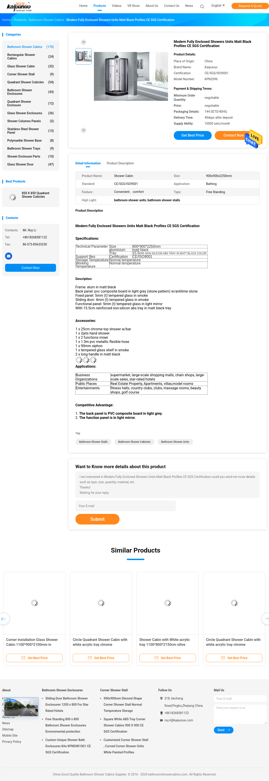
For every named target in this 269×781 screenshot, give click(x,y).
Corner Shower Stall (30, 74)
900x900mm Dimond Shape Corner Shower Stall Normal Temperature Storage (123, 705)
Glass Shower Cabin (30, 66)
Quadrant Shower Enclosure (30, 103)
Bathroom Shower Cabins (30, 47)
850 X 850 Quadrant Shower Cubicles (35, 194)
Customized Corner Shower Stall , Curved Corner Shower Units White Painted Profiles (126, 746)
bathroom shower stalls (93, 441)
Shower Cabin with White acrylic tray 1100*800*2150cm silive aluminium (164, 645)
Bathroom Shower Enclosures (30, 91)
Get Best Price (192, 135)
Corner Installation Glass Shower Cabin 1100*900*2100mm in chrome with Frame (32, 645)
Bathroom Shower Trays (30, 148)
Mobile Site (10, 735)
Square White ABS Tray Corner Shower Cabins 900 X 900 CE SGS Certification (124, 725)
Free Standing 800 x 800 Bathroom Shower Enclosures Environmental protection (65, 725)
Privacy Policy (11, 741)
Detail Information (88, 163)
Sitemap (7, 729)
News (6, 723)
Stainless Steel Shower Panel (30, 130)
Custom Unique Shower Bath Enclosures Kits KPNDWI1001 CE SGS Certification (68, 746)
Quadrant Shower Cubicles (30, 82)
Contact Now (30, 268)
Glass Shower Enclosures (30, 113)
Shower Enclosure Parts (30, 156)
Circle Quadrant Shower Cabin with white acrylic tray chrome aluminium (100, 645)
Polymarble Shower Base (30, 140)
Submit (97, 519)
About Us (8, 717)
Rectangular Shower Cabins (30, 56)
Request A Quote (250, 6)
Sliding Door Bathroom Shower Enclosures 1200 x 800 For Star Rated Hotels (66, 705)
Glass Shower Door (30, 164)
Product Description (120, 163)
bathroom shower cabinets (134, 441)
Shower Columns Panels (30, 121)
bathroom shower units (175, 441)
